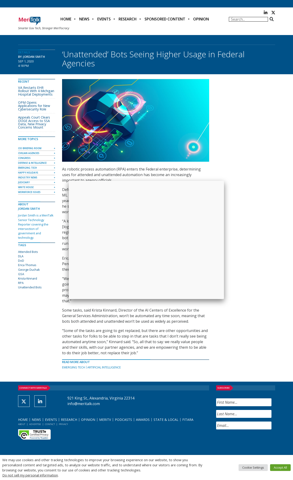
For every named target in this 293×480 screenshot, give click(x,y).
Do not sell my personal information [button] (30, 475)
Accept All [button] (280, 467)
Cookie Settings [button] (253, 467)
